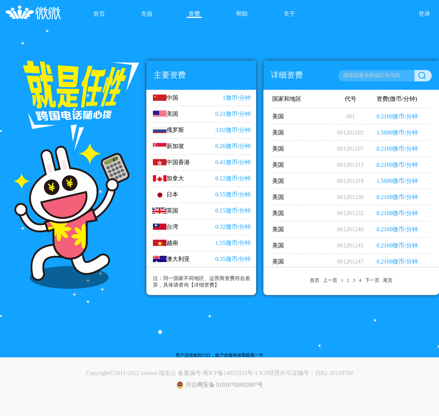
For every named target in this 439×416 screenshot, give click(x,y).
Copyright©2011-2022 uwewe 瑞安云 (131, 373)
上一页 (330, 280)
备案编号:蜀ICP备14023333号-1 (218, 373)
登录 (424, 14)
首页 (314, 280)
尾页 (388, 280)
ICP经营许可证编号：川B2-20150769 (306, 373)
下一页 (372, 280)
